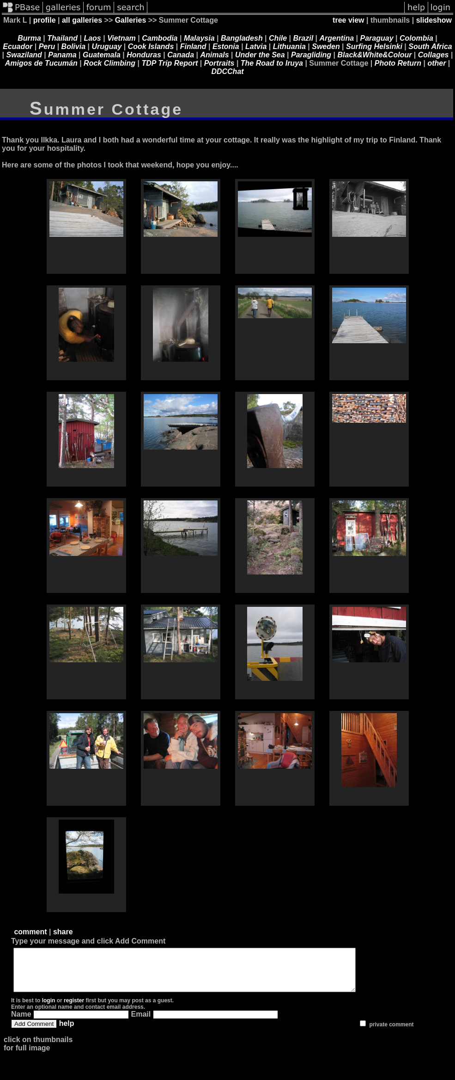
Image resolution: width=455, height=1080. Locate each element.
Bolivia (73, 46)
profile (44, 20)
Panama (62, 55)
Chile (278, 38)
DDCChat (227, 71)
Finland (193, 46)
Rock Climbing (109, 63)
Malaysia (199, 38)
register (74, 1009)
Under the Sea (260, 55)
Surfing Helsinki (374, 46)
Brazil (303, 38)
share (63, 932)
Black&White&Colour (375, 55)
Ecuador (17, 46)
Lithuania (289, 46)
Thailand (62, 38)
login (48, 1009)
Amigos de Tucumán (41, 63)
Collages (433, 55)
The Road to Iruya (272, 63)
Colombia (416, 38)
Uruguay (106, 46)
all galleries (82, 20)
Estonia (225, 46)
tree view (348, 20)
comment (30, 932)
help (66, 1032)
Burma (29, 38)
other (436, 63)
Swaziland (24, 55)
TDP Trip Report (169, 63)
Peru (47, 46)
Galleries (130, 20)
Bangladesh (242, 38)
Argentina (337, 38)
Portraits (219, 63)
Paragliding (311, 55)
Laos (92, 38)
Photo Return (398, 63)
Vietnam (121, 38)
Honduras (144, 55)
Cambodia (159, 38)
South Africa (430, 46)
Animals (214, 55)
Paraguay (377, 38)
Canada (180, 55)
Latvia (256, 46)
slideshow (434, 20)
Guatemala (102, 55)
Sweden (326, 46)
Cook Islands (151, 46)
